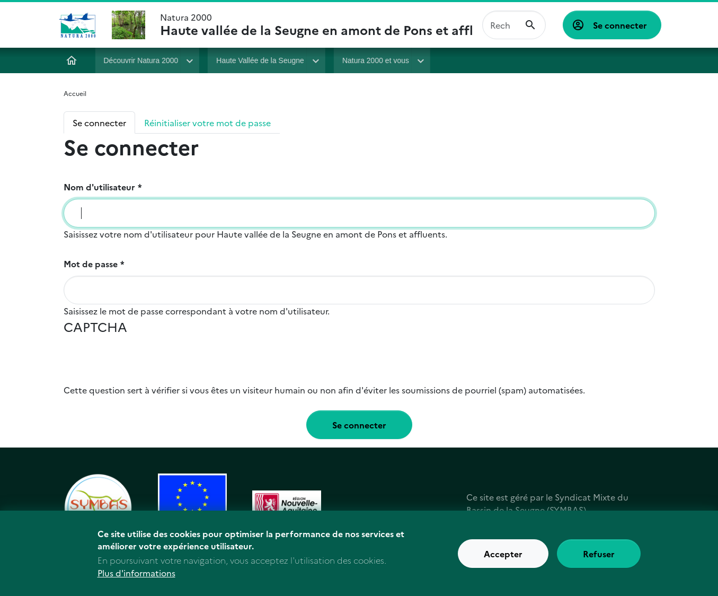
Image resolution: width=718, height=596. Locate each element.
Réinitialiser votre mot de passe (207, 122)
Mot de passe (91, 263)
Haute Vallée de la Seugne (260, 60)
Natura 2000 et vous (375, 60)
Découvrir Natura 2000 (141, 60)
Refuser (599, 553)
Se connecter (620, 25)
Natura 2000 (317, 25)
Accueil (72, 60)
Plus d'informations (136, 573)
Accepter (503, 553)
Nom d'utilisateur (99, 186)
